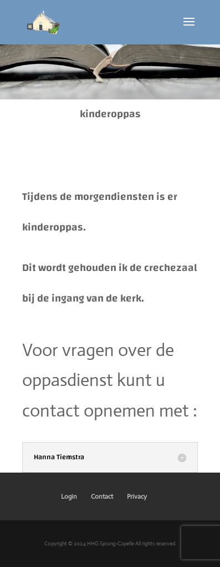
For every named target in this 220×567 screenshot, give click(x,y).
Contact (102, 496)
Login (69, 496)
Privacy (137, 496)
